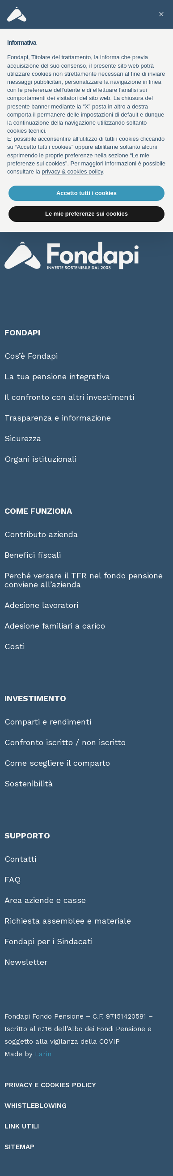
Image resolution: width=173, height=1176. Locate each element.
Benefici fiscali (32, 555)
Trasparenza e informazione (57, 417)
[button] (161, 14)
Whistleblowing (35, 1106)
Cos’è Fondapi (31, 355)
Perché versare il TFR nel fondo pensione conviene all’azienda (83, 580)
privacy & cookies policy (72, 171)
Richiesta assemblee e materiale (67, 920)
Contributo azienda (41, 534)
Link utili (21, 1126)
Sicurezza (22, 438)
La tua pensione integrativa (57, 376)
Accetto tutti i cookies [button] (86, 193)
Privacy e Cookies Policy (50, 1085)
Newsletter (25, 962)
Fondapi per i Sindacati (48, 941)
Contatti (20, 859)
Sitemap (19, 1147)
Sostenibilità (28, 783)
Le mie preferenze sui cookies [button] (86, 213)
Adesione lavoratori (41, 605)
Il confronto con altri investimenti (69, 397)
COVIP (109, 1041)
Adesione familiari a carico (54, 625)
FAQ (12, 879)
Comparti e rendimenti (47, 721)
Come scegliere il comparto (57, 763)
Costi (14, 646)
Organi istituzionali (40, 459)
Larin (43, 1054)
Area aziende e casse (45, 900)
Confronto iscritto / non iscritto (65, 742)
